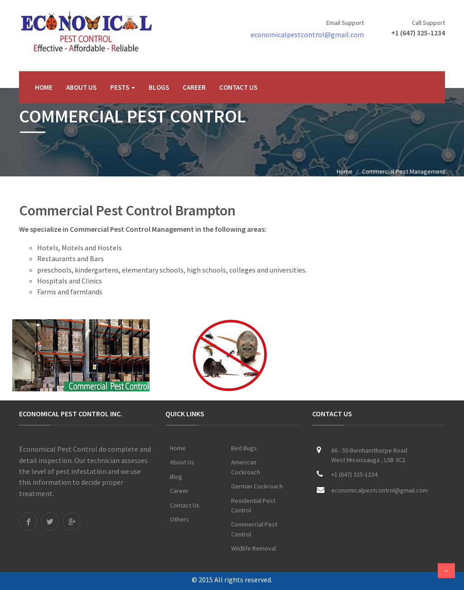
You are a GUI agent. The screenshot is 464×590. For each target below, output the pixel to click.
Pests (122, 87)
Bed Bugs (244, 448)
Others (179, 519)
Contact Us (238, 87)
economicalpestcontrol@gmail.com (307, 34)
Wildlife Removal (253, 548)
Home (44, 87)
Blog (176, 477)
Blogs (159, 87)
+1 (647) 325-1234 (418, 32)
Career (194, 87)
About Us (81, 87)
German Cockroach (257, 486)
